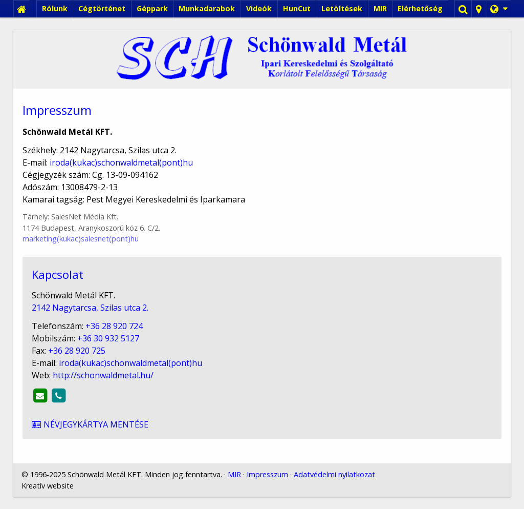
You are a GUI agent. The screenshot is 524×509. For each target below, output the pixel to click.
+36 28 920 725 (47, 384)
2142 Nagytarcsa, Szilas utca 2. (55, 357)
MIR (213, 429)
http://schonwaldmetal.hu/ (65, 403)
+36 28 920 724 (75, 366)
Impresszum (243, 429)
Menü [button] (34, 85)
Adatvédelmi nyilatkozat (305, 429)
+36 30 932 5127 (73, 375)
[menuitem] (58, 48)
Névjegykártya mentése (42, 412)
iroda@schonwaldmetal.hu (75, 394)
